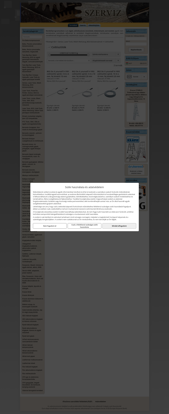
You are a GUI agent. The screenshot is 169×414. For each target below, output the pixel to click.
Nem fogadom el (49, 226)
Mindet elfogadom (119, 226)
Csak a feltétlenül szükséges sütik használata (84, 226)
